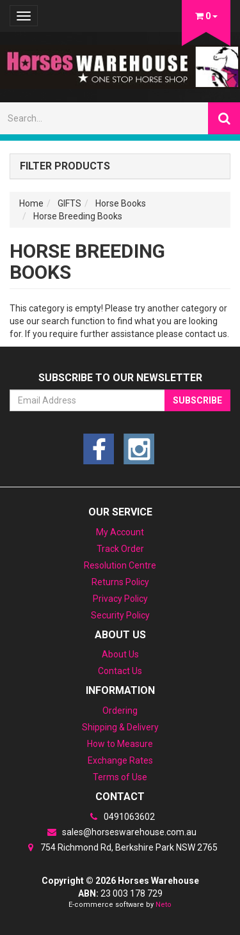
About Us (120, 654)
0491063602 (120, 817)
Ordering (120, 710)
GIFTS (69, 203)
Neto (164, 904)
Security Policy (120, 615)
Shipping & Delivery (120, 727)
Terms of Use (120, 777)
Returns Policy (120, 582)
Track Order (120, 549)
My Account (120, 532)
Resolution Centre (120, 565)
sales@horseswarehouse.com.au (120, 832)
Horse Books (120, 203)
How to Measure (120, 744)
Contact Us (120, 671)
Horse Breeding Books (77, 216)
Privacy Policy (120, 598)
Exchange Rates (120, 760)
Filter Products (65, 166)
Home (31, 203)
